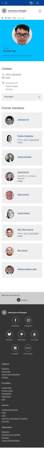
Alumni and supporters (11, 374)
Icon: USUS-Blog (28, 348)
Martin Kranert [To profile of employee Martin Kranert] (23, 195)
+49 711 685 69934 (13, 74)
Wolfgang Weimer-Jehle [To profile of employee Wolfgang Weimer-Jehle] (27, 269)
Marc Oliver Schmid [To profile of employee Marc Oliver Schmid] (25, 230)
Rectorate (5, 432)
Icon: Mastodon (21, 334)
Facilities (5, 437)
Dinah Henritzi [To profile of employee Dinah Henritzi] (23, 172)
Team (14, 18)
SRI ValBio (8, 18)
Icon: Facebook (15, 320)
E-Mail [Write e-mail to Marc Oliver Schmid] (20, 236)
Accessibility (7, 393)
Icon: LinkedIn (15, 348)
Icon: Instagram (28, 320)
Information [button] (8, 97)
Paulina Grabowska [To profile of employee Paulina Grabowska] (25, 136)
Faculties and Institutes (11, 434)
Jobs (4, 415)
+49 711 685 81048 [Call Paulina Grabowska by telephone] (31, 140)
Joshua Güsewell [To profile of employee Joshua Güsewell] (24, 157)
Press (4, 412)
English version (2, 18)
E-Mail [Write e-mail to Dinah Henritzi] (20, 181)
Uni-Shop (5, 421)
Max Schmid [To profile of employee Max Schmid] (22, 250)
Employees (6, 371)
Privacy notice (7, 390)
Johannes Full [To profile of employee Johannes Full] (23, 120)
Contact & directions (10, 409)
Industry (5, 377)
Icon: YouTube (34, 334)
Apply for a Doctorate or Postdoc (15, 418)
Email (8, 77)
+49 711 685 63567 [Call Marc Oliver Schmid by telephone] (31, 233)
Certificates (6, 396)
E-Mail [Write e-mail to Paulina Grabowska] (20, 142)
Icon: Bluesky (9, 334)
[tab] (22, 96)
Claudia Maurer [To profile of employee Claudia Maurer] (23, 213)
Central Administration (11, 440)
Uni (3, 3)
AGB (3, 399)
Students (5, 368)
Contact (22, 300)
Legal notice (6, 387)
